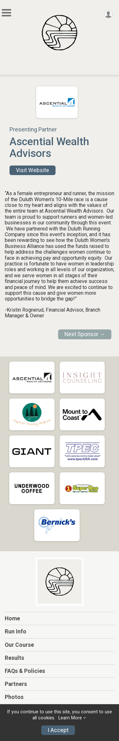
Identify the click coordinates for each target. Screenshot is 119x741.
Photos (14, 697)
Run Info (15, 631)
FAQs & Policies (25, 671)
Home (12, 618)
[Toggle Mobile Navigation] (6, 12)
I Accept (58, 730)
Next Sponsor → (84, 334)
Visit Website (32, 170)
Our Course (19, 645)
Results (14, 658)
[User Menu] (108, 14)
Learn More (70, 718)
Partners (16, 684)
